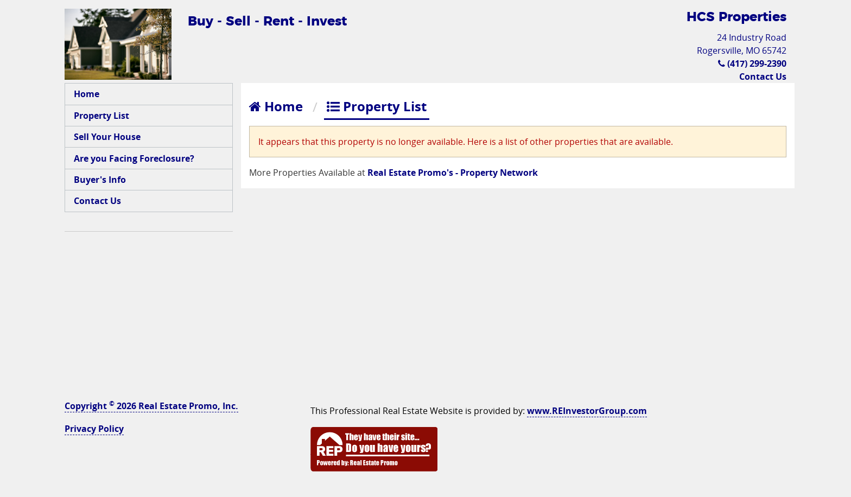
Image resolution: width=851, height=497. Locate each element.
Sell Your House (107, 137)
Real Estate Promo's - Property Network (452, 173)
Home (86, 94)
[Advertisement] (149, 310)
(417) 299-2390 (752, 63)
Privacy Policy (94, 429)
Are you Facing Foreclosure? (134, 158)
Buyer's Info (100, 180)
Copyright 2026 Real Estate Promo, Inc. (151, 406)
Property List (101, 116)
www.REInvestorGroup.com (587, 411)
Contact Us (762, 76)
